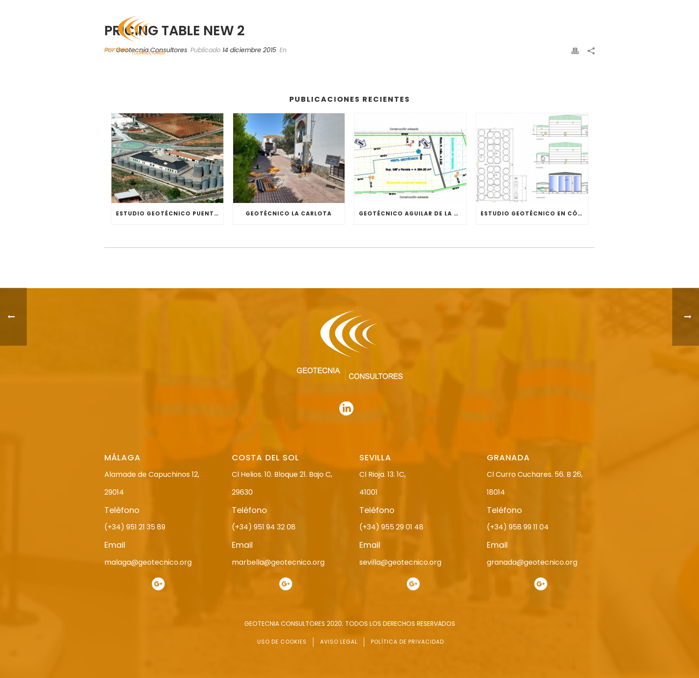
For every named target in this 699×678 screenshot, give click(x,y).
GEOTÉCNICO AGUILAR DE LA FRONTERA (412, 213)
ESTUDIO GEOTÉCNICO (411, 36)
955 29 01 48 (357, 8)
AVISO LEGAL (339, 641)
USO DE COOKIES (282, 641)
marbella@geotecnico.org (278, 562)
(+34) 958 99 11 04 (518, 527)
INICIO (303, 36)
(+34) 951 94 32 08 (264, 527)
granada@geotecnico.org (532, 562)
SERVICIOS (476, 36)
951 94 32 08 (575, 8)
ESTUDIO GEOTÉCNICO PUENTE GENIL (169, 213)
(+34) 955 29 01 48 (391, 527)
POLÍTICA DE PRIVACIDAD (407, 641)
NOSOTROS (346, 36)
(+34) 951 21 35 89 (134, 527)
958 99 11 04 (432, 8)
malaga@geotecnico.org (148, 562)
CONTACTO (578, 36)
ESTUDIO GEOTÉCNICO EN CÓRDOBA (534, 213)
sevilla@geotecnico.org (400, 562)
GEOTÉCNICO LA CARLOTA (289, 213)
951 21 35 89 (500, 8)
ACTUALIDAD (526, 36)
